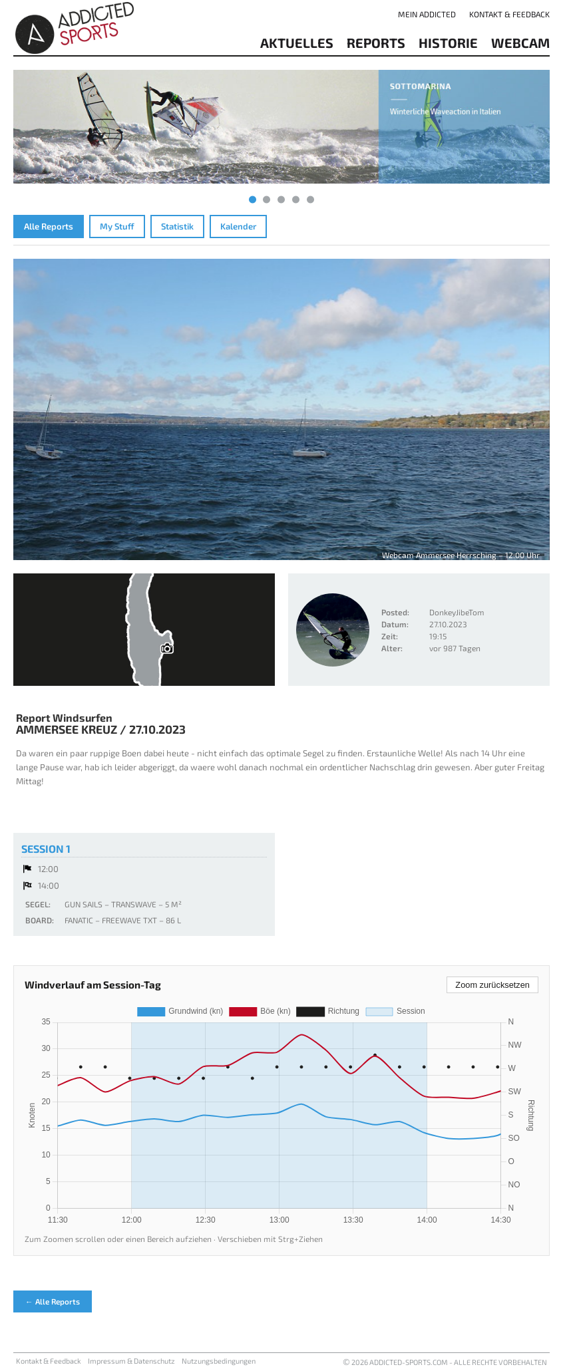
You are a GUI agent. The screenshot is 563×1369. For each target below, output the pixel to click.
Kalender (238, 226)
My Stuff (117, 226)
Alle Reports (48, 226)
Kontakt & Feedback (509, 14)
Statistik (177, 226)
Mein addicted (427, 14)
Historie (448, 43)
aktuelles (296, 43)
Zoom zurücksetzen (492, 985)
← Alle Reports (52, 1301)
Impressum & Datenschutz (131, 1360)
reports (376, 43)
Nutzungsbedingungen (219, 1360)
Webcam (520, 43)
